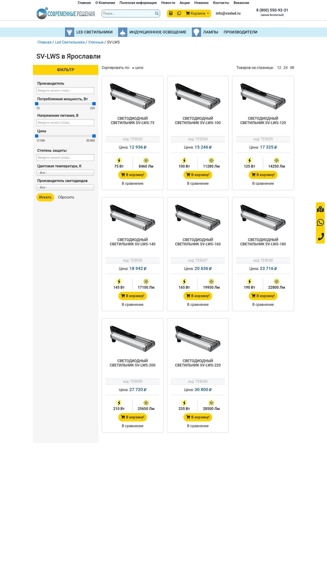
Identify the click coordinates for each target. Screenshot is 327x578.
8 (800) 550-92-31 (272, 10)
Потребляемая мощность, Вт (62, 99)
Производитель (50, 83)
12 (279, 67)
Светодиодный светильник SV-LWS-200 (132, 363)
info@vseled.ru (228, 13)
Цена (41, 131)
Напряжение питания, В (58, 115)
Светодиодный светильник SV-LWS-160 (198, 242)
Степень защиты (52, 150)
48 (292, 67)
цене (137, 67)
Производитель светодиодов (62, 181)
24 (285, 67)
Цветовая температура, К (59, 166)
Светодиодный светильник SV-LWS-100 (198, 120)
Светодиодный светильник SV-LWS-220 (198, 363)
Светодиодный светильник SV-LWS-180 (263, 242)
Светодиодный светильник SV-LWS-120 (263, 120)
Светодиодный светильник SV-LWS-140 (132, 242)
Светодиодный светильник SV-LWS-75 (132, 120)
